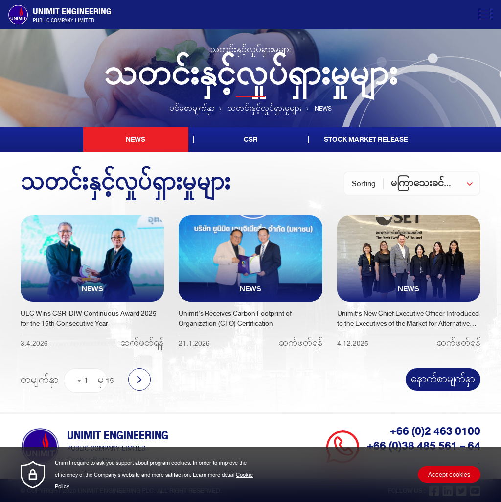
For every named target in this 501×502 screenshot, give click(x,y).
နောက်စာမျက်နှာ (443, 379)
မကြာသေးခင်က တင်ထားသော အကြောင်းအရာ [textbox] (435, 183)
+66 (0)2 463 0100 (435, 431)
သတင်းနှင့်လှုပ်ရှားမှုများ (265, 109)
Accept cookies (449, 474)
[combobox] (435, 183)
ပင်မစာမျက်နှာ (192, 109)
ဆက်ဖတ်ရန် (142, 343)
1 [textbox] (86, 380)
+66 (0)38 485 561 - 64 (423, 446)
